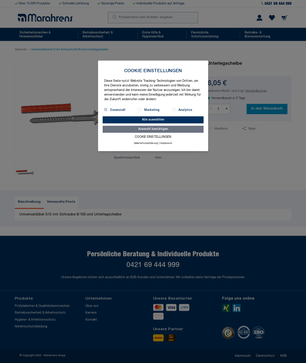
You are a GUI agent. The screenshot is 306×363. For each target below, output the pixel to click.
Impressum (166, 143)
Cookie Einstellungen (153, 137)
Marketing (151, 110)
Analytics (185, 110)
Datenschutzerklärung (146, 143)
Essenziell (117, 110)
